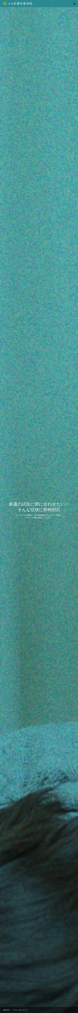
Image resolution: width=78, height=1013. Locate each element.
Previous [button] (4, 626)
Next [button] (74, 626)
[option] (39, 40)
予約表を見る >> (39, 548)
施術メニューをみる (39, 433)
